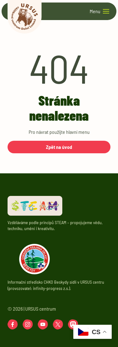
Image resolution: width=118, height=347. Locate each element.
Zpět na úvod (59, 147)
